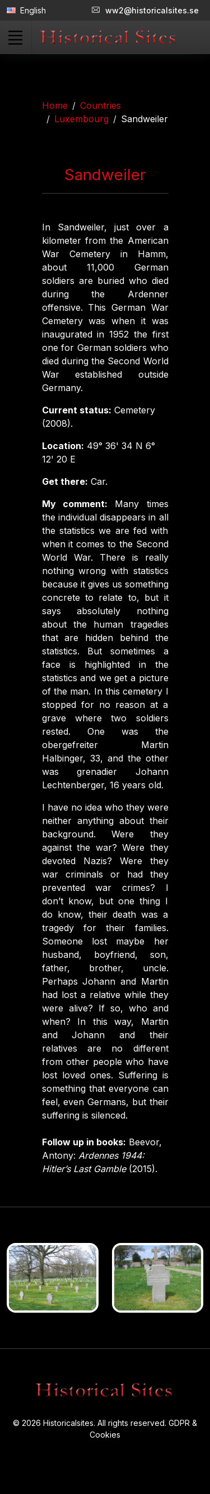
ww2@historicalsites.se (145, 10)
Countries (100, 105)
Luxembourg (81, 118)
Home (55, 105)
